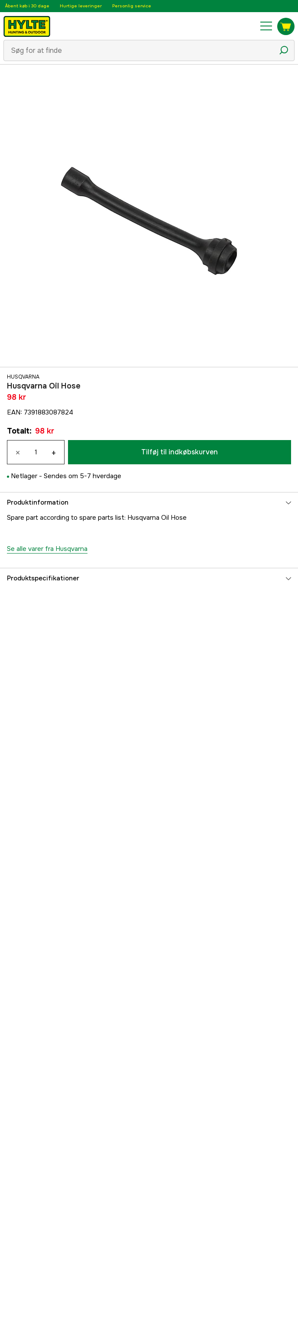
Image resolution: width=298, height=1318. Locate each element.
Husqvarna (23, 376)
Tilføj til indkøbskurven (179, 452)
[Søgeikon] (283, 50)
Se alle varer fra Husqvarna (47, 548)
